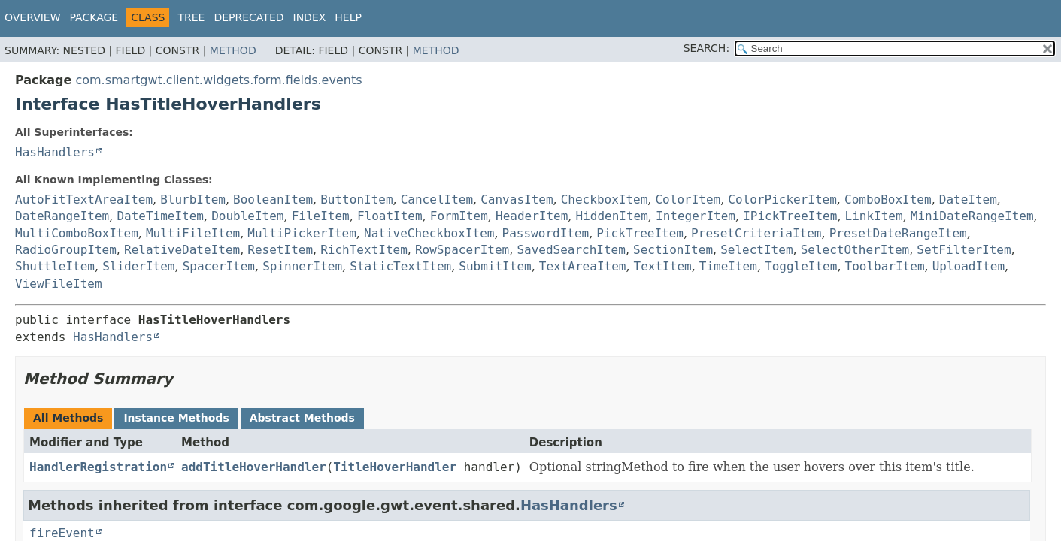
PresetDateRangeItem (898, 233)
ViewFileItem (58, 284)
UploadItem (968, 266)
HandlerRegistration (98, 467)
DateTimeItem (160, 216)
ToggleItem (801, 266)
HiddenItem (612, 216)
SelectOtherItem (855, 250)
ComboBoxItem (888, 199)
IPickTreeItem (790, 216)
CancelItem (437, 199)
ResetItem (280, 250)
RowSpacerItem (462, 250)
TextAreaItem (582, 266)
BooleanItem (273, 199)
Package (94, 17)
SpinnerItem (302, 266)
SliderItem (138, 266)
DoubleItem (247, 216)
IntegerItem (695, 216)
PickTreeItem (640, 233)
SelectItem (756, 250)
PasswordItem (546, 233)
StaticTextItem (400, 266)
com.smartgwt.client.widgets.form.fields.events (218, 80)
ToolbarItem (885, 266)
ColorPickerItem (782, 199)
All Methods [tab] (68, 418)
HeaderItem (532, 216)
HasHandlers (55, 152)
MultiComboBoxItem (76, 233)
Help (348, 17)
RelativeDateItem (182, 250)
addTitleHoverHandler (253, 467)
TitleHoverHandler (394, 467)
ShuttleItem (55, 266)
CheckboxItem (604, 199)
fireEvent (62, 533)
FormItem (459, 216)
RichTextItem (364, 250)
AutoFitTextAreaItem (84, 199)
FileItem (321, 216)
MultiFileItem (193, 233)
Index (309, 17)
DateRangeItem (62, 216)
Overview (33, 17)
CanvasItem (516, 199)
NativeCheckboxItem (429, 233)
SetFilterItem (964, 250)
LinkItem (874, 216)
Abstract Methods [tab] (302, 418)
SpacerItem (219, 266)
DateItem (968, 199)
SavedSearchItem (571, 250)
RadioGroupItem (66, 250)
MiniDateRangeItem (972, 216)
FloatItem (390, 216)
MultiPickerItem (301, 233)
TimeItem (728, 266)
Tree (191, 17)
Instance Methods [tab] (176, 418)
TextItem (663, 266)
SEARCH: (706, 48)
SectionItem (673, 250)
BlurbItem (193, 199)
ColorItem (687, 199)
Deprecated (248, 17)
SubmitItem (495, 266)
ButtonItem (356, 199)
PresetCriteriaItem (756, 233)
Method (233, 50)
